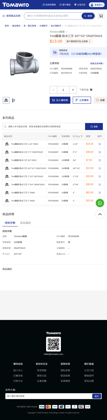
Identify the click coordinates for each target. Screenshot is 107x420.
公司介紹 (89, 370)
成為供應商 (49, 5)
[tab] (10, 222)
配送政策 (65, 375)
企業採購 (41, 381)
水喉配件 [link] (43, 26)
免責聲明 (65, 381)
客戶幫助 (65, 5)
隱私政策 (65, 370)
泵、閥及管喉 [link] (30, 26)
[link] (83, 26)
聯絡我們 (89, 375)
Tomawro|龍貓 (59, 31)
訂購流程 (18, 375)
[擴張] (78, 136)
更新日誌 (41, 375)
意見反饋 (89, 381)
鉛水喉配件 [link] (56, 26)
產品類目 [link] (16, 26)
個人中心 (18, 370)
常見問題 (41, 370)
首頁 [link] (7, 26)
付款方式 (18, 381)
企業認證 (79, 5)
